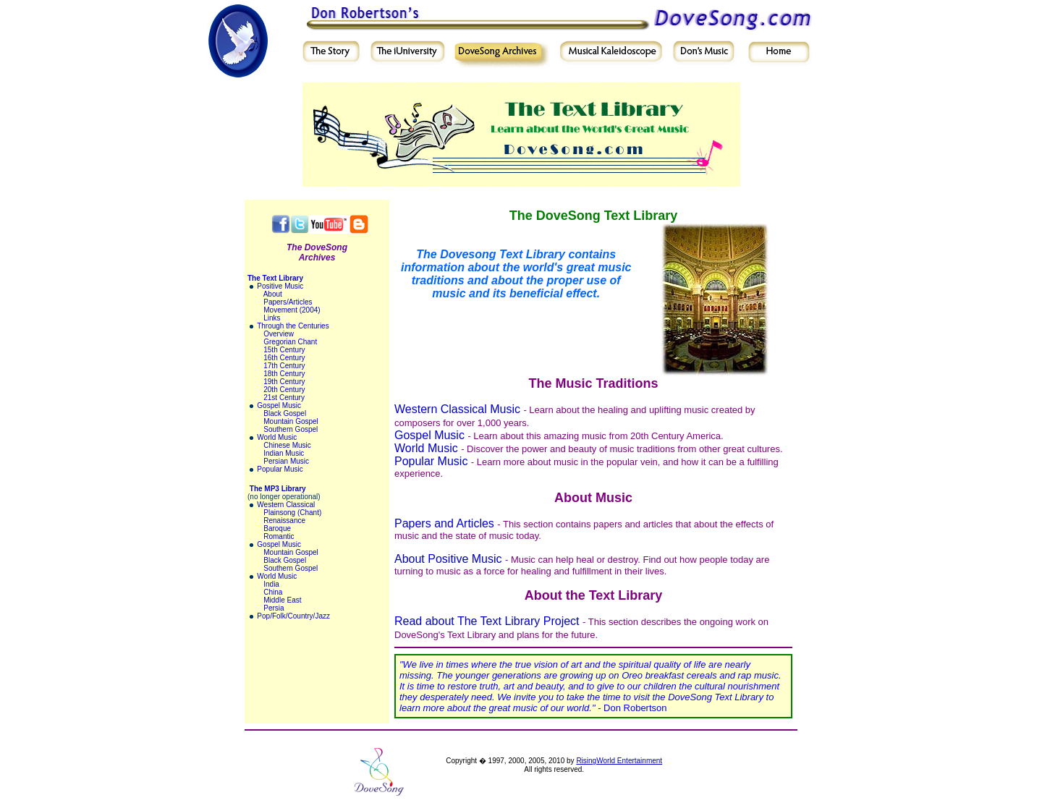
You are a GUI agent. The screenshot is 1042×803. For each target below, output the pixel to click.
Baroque (277, 528)
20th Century (284, 390)
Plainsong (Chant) (292, 513)
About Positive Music (448, 559)
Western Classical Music (457, 409)
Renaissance (284, 520)
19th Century (284, 382)
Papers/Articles (287, 302)
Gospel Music (279, 405)
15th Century (284, 350)
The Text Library (275, 278)
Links (271, 318)
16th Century (284, 358)
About (272, 294)
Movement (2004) (291, 310)
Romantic (278, 536)
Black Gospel (284, 413)
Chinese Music (287, 445)
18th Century (284, 374)
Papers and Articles (444, 523)
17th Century (284, 366)
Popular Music (279, 469)
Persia (273, 608)
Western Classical (286, 505)
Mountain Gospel (290, 421)
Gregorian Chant (290, 342)
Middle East (282, 600)
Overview (278, 334)
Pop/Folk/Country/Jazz (293, 616)
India (271, 584)
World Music (277, 437)
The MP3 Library (278, 489)
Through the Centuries (293, 326)
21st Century (284, 398)
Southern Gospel (290, 429)
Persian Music (286, 461)
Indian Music (283, 453)
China (272, 592)
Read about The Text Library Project (487, 621)
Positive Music (280, 286)
